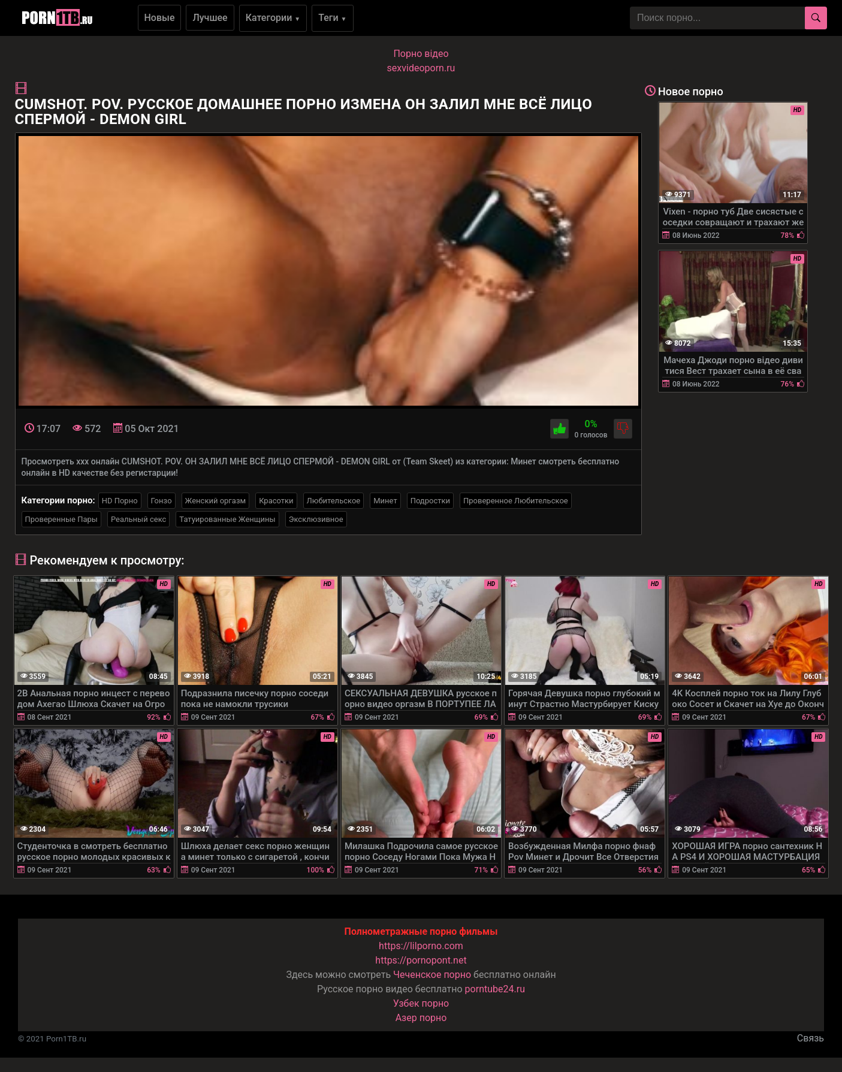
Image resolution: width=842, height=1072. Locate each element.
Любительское (334, 500)
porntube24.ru (495, 989)
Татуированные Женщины (227, 519)
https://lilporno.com (421, 946)
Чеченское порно (432, 974)
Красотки (276, 500)
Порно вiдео (420, 53)
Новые (159, 17)
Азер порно (421, 1017)
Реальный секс (138, 519)
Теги (332, 17)
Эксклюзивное (316, 519)
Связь (810, 1038)
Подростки (430, 500)
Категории (273, 17)
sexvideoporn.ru (421, 68)
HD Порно (120, 500)
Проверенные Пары (61, 519)
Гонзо (161, 500)
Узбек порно (421, 1003)
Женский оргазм (215, 500)
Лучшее (209, 17)
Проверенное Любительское (515, 500)
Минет (385, 500)
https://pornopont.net (420, 960)
